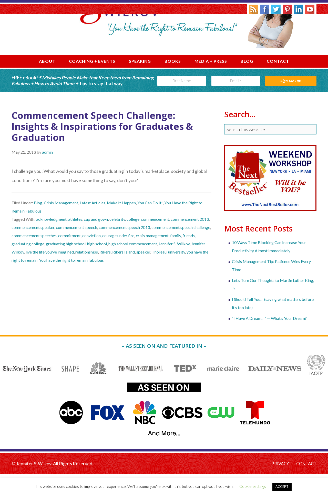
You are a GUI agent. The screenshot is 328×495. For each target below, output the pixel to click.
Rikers (105, 272)
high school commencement (132, 264)
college (133, 239)
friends (188, 256)
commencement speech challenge (180, 248)
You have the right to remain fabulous (71, 280)
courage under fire (118, 256)
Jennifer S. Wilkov (164, 44)
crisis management (152, 256)
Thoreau (159, 272)
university (176, 272)
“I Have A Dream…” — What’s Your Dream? (269, 338)
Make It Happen (121, 223)
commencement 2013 (190, 239)
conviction (91, 256)
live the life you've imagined (50, 272)
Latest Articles (92, 223)
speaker (143, 272)
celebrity (117, 239)
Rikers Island (123, 272)
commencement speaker (33, 248)
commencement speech (76, 248)
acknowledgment (51, 239)
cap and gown (96, 239)
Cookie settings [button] (252, 486)
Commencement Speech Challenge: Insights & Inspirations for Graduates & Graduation (102, 147)
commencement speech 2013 (124, 248)
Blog (38, 223)
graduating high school (66, 264)
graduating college (28, 264)
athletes (75, 239)
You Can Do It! (150, 223)
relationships (86, 272)
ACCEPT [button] (282, 487)
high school (97, 264)
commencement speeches (34, 256)
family (175, 256)
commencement (155, 239)
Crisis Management (61, 223)
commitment (69, 256)
